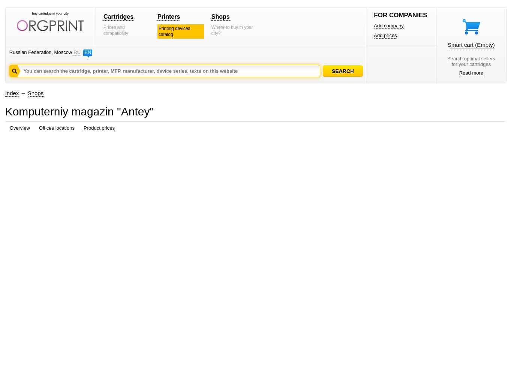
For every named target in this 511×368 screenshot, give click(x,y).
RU (76, 52)
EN (87, 52)
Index (12, 93)
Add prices (385, 35)
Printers (168, 16)
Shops (220, 16)
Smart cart (471, 45)
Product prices (99, 128)
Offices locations (57, 128)
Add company (389, 25)
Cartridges (118, 16)
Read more (471, 73)
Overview (20, 128)
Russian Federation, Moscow (40, 52)
